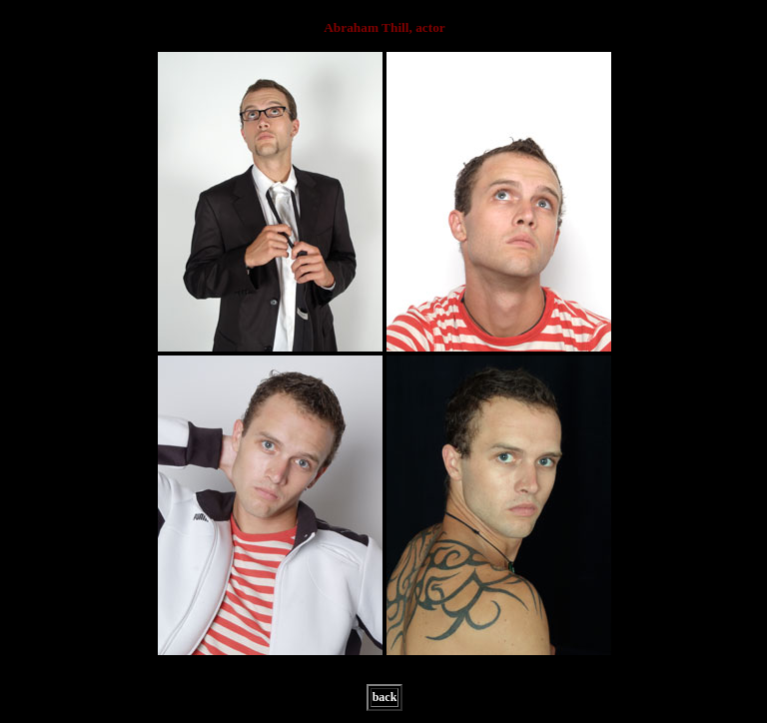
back (385, 697)
